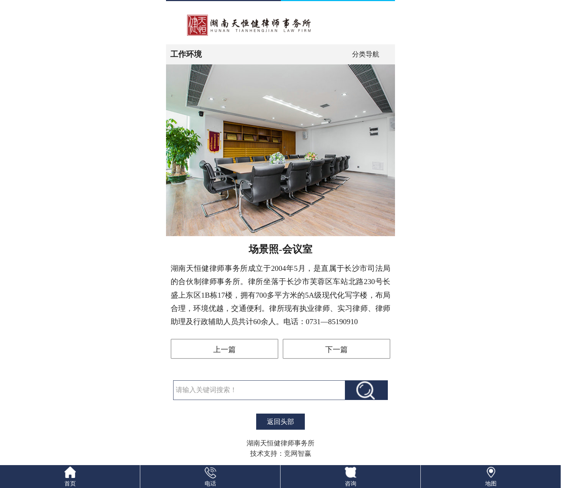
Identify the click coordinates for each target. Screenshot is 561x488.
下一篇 (336, 349)
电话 (210, 483)
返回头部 (280, 421)
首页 (70, 483)
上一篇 (224, 349)
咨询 (350, 483)
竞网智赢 (297, 453)
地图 (491, 483)
